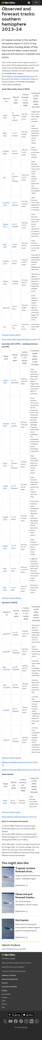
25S (4, 327)
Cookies (4, 997)
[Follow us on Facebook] (16, 1021)
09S (4, 177)
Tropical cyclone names (11, 335)
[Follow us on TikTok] (21, 1021)
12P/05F (6, 710)
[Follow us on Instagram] (26, 1021)
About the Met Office (9, 987)
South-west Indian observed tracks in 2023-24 (21, 339)
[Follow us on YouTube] (11, 1021)
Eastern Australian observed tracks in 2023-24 (21, 770)
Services (5, 983)
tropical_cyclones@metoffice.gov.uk (20, 76)
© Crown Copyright (21, 1027)
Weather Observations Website (13, 967)
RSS (3, 1007)
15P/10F (6, 740)
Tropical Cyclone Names (11, 598)
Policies (4, 991)
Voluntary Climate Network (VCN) (14, 971)
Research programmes (10, 979)
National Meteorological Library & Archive (16, 963)
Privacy (4, 1004)
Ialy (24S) (6, 308)
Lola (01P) (6, 634)
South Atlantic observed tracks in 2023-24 (19, 817)
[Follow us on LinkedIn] (32, 1021)
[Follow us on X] (5, 1021)
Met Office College (8, 959)
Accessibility (6, 994)
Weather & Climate (9, 975)
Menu (36, 3)
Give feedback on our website (14, 949)
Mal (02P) (6, 652)
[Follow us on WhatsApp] (37, 1021)
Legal (4, 1001)
